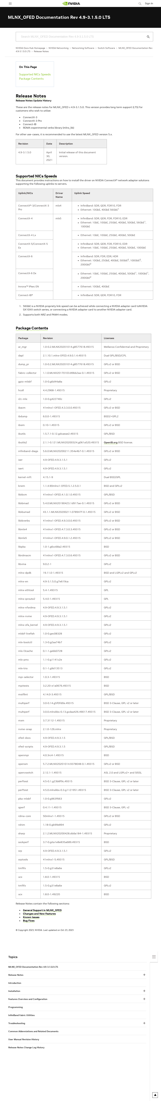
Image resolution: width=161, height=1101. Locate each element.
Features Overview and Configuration (27, 999)
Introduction (14, 983)
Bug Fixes (28, 920)
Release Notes (41, 51)
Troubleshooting (16, 1023)
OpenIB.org (111, 442)
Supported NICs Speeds (35, 74)
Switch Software (106, 48)
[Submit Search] (146, 37)
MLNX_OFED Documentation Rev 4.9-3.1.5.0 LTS (33, 966)
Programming (15, 1007)
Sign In (149, 3)
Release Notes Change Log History (26, 1047)
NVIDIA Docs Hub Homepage (30, 48)
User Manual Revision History (23, 1039)
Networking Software (83, 48)
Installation (14, 991)
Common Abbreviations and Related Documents (33, 1031)
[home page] (71, 3)
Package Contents (31, 78)
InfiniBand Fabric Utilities (21, 1015)
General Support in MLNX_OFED (42, 910)
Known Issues (31, 917)
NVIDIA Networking (58, 48)
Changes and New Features (39, 913)
